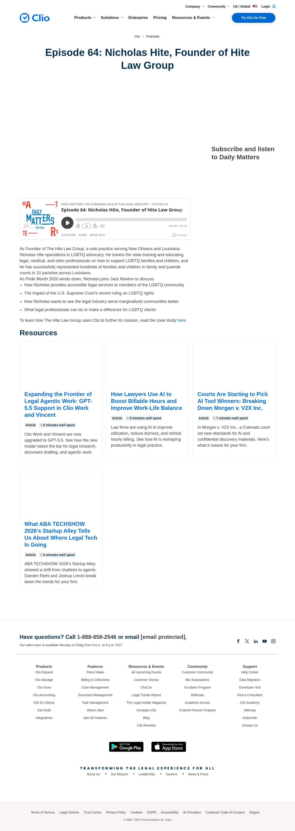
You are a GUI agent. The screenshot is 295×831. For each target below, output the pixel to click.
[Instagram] (273, 641)
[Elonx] (247, 641)
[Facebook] (238, 641)
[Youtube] (265, 641)
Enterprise (138, 17)
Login (268, 6)
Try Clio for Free (253, 18)
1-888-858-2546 (96, 637)
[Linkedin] (256, 641)
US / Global (245, 6)
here (181, 320)
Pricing (160, 17)
